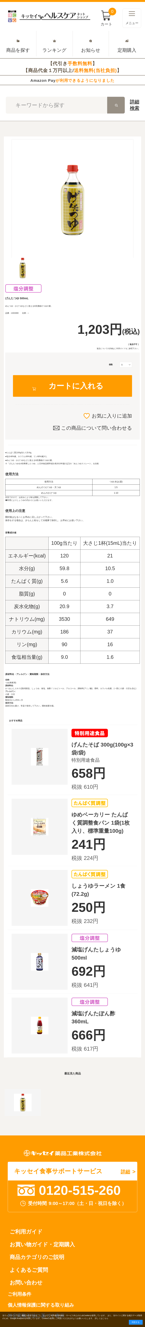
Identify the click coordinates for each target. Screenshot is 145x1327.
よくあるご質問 (29, 1270)
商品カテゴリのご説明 (37, 1257)
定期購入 (127, 43)
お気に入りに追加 (112, 416)
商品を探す (18, 43)
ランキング (54, 43)
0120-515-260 (80, 1190)
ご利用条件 (19, 1294)
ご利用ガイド (120, 348)
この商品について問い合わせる (96, 428)
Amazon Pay (72, 80)
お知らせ (91, 43)
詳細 (134, 105)
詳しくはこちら (101, 1318)
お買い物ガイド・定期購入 (42, 1244)
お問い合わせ (26, 1282)
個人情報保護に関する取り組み (41, 1305)
